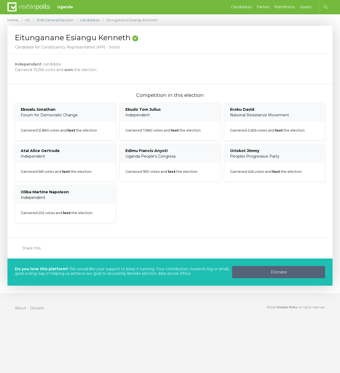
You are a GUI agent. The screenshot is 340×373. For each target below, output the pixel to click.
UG (27, 20)
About (20, 308)
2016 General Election (55, 20)
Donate (279, 271)
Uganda (65, 7)
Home (12, 20)
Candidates (90, 20)
